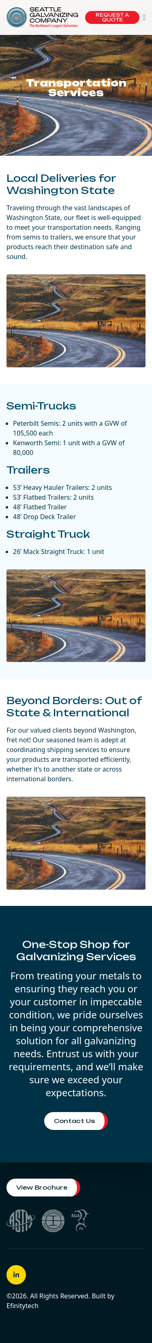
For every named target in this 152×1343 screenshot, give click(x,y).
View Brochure (41, 1187)
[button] (144, 17)
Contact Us (74, 1120)
